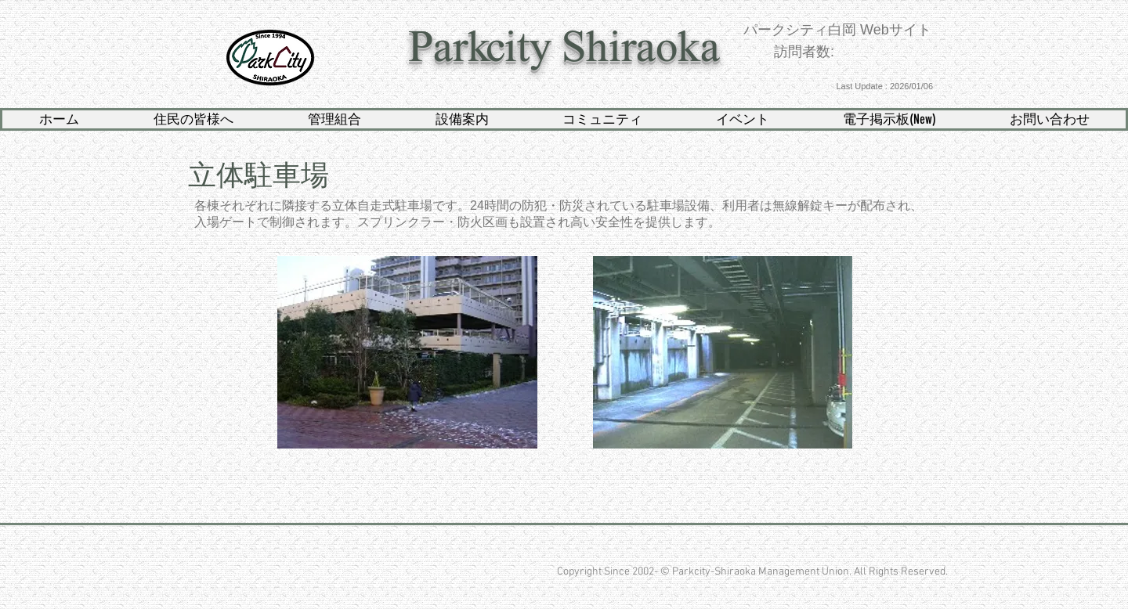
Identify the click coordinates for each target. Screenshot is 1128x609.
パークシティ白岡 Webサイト (837, 30)
